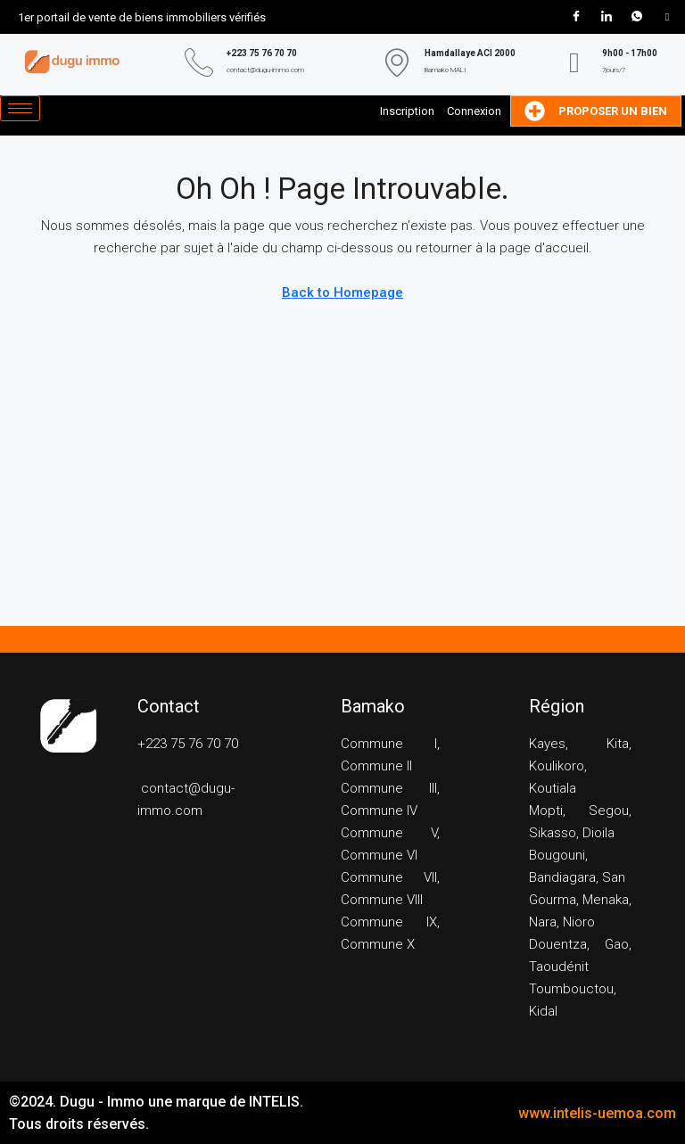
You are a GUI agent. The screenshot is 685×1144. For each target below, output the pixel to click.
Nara (543, 922)
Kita (618, 744)
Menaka (605, 900)
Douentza (558, 944)
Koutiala (552, 788)
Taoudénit (559, 967)
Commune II (376, 766)
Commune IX (389, 922)
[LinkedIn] (606, 17)
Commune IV (379, 810)
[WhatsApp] (636, 17)
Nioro (579, 922)
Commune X (378, 944)
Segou (609, 810)
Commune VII (389, 877)
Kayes (547, 744)
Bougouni (557, 855)
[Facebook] (576, 17)
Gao (617, 944)
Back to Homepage (342, 292)
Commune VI (379, 855)
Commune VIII (382, 900)
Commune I (389, 744)
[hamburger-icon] (20, 108)
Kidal (543, 1011)
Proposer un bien (595, 111)
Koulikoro (556, 766)
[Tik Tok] (667, 17)
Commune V (389, 833)
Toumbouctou (571, 989)
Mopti (546, 810)
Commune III (389, 788)
